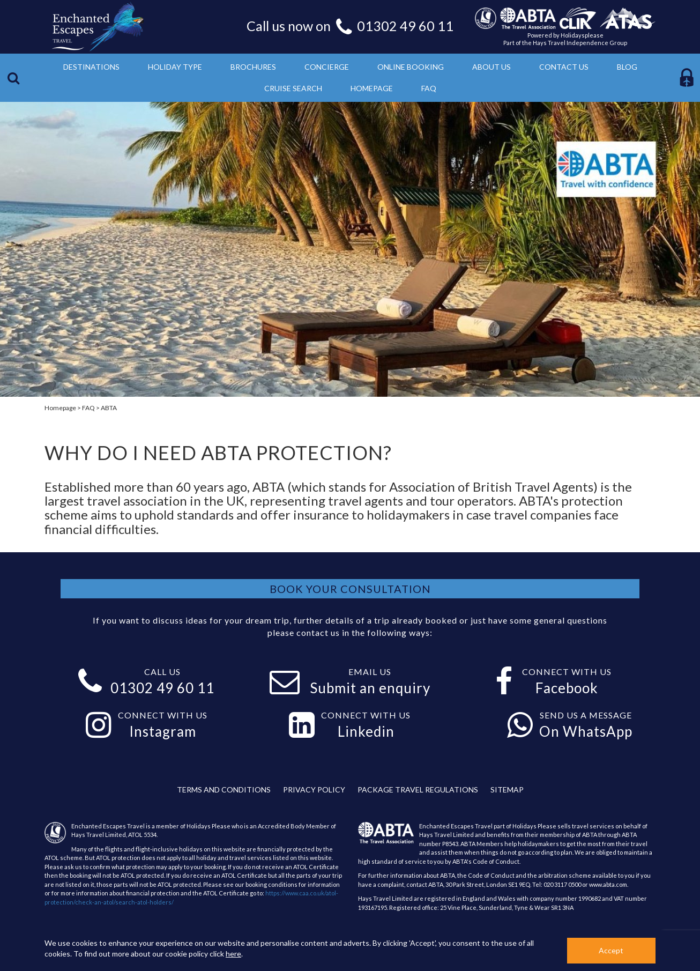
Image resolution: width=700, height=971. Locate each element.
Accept (611, 950)
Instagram (162, 731)
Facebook (566, 687)
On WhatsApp (585, 731)
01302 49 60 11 (405, 26)
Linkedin (366, 731)
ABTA (109, 408)
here (233, 953)
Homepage (60, 408)
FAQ (88, 408)
